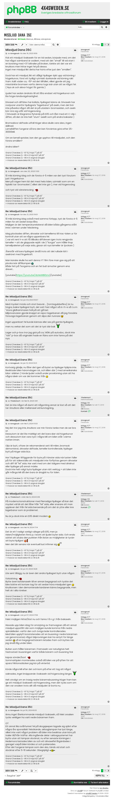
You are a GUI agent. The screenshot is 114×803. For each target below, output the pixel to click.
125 (88, 403)
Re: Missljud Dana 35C (19, 168)
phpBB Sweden (91, 793)
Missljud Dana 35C (18, 35)
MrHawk (22, 39)
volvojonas (46, 39)
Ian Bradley (104, 788)
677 (88, 55)
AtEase (37, 39)
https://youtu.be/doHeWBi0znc (33, 275)
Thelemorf (86, 398)
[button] (108, 44)
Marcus (29, 39)
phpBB (79, 791)
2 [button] (105, 44)
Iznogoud (85, 50)
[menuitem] (25, 22)
